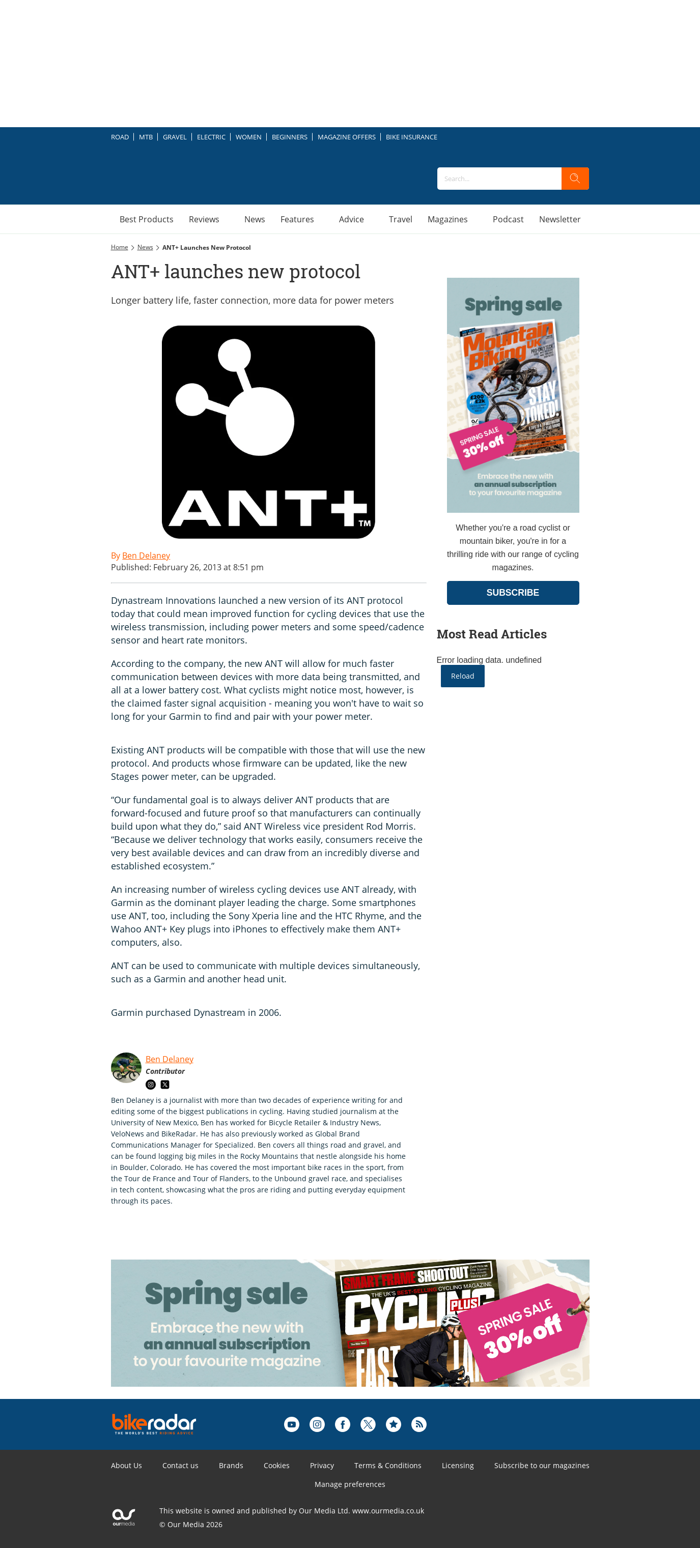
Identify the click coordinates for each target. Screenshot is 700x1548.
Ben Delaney (169, 1059)
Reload (462, 676)
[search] (575, 178)
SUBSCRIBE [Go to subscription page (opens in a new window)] (513, 593)
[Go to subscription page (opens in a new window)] (513, 510)
